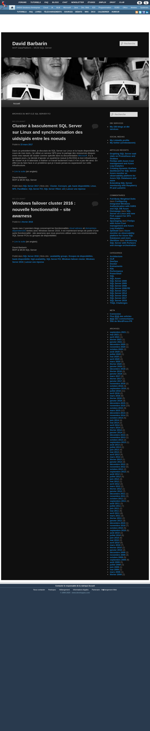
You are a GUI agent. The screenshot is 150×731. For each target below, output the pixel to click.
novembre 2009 (117, 555)
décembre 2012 (117, 464)
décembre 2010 (117, 523)
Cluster (53, 186)
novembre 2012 (117, 467)
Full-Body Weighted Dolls (122, 199)
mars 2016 (115, 396)
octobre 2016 (116, 386)
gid (69, 186)
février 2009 (116, 574)
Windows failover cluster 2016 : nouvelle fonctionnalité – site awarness (43, 209)
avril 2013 (114, 454)
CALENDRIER (103, 12)
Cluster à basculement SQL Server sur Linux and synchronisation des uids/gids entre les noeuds (47, 132)
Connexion (115, 314)
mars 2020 (115, 361)
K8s (112, 268)
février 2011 (116, 518)
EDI (93, 7)
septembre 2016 (118, 388)
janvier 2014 (116, 432)
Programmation (105, 7)
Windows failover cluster (73, 259)
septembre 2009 (118, 560)
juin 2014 (114, 420)
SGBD (116, 7)
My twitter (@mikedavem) (122, 142)
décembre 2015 (117, 403)
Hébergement (64, 590)
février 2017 (116, 378)
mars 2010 (115, 545)
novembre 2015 (117, 405)
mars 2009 (115, 572)
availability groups (58, 256)
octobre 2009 (116, 557)
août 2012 (115, 474)
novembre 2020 (117, 347)
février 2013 (116, 459)
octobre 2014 (116, 418)
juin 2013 (114, 449)
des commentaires (122, 319)
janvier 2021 (116, 342)
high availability (38, 259)
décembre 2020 (117, 344)
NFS (14, 189)
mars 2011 (115, 515)
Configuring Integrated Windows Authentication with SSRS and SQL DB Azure (123, 205)
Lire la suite (19, 171)
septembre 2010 (118, 530)
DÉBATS (78, 12)
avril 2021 (114, 337)
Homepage (115, 211)
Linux (93, 186)
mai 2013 (114, 452)
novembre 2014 (117, 415)
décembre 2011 (117, 493)
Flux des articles (120, 316)
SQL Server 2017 (31, 186)
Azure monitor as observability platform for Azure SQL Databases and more (123, 177)
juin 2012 (114, 479)
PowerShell (115, 273)
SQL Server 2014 (118, 293)
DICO (93, 12)
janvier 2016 (116, 400)
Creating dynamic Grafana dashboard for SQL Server (123, 169)
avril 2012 (114, 484)
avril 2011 (114, 513)
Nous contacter (39, 590)
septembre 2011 (118, 501)
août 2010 (115, 533)
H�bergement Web (109, 590)
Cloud (45, 7)
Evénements (116, 266)
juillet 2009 (115, 564)
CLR (112, 259)
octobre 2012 (116, 469)
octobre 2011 (116, 498)
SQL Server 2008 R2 (120, 288)
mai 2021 (114, 334)
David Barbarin (29, 43)
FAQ (31, 12)
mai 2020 (114, 356)
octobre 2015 (116, 408)
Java (76, 7)
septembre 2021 (118, 332)
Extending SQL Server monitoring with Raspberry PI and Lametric (123, 185)
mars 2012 (115, 486)
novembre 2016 (117, 383)
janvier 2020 (116, 366)
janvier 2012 (116, 491)
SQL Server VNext (52, 189)
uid (63, 189)
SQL (112, 276)
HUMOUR (115, 12)
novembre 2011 (117, 496)
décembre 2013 (117, 435)
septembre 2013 (118, 442)
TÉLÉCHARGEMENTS (53, 12)
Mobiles (134, 7)
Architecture (116, 256)
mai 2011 (114, 511)
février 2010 (116, 547)
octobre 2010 (116, 528)
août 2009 (115, 562)
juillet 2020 (115, 354)
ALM (58, 7)
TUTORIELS (22, 12)
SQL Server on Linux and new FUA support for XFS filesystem (122, 215)
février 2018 (116, 371)
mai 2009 (114, 569)
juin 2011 (114, 508)
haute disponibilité (81, 186)
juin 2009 (114, 567)
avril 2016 (114, 393)
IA (52, 7)
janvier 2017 (116, 381)
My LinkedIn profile (119, 140)
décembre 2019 (117, 369)
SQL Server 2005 (118, 283)
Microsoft (67, 7)
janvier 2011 (116, 520)
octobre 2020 (116, 349)
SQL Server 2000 (118, 281)
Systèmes (144, 7)
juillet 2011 (115, 506)
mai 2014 (114, 422)
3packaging (116, 221)
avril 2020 (114, 359)
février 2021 (116, 339)
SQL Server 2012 (118, 290)
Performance (116, 271)
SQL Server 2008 (118, 286)
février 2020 (116, 364)
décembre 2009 (117, 552)
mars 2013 (115, 457)
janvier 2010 (116, 550)
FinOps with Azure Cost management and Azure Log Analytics (122, 163)
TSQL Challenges (118, 303)
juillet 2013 (115, 447)
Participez (52, 590)
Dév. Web (85, 7)
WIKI (86, 12)
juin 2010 (114, 538)
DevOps (114, 261)
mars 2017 (115, 376)
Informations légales (80, 590)
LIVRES (38, 12)
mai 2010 (114, 540)
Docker (113, 264)
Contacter (59, 586)
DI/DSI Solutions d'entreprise (28, 7)
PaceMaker (22, 189)
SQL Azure (115, 278)
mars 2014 (115, 427)
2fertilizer (114, 240)
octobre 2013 (116, 440)
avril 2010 (114, 542)
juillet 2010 (115, 535)
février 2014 (116, 430)
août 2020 (115, 351)
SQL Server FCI (36, 189)
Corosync (62, 186)
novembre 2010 (117, 525)
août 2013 (115, 444)
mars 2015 (115, 410)
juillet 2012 (115, 476)
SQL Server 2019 (118, 300)
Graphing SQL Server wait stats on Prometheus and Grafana (123, 156)
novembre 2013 (117, 437)
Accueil (16, 103)
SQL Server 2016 (31, 256)
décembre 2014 (117, 413)
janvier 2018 (116, 374)
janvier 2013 (116, 462)
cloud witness (75, 228)
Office (125, 7)
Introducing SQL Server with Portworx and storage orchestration (123, 243)
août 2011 (115, 503)
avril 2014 (114, 425)
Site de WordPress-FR (121, 321)
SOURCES (68, 12)
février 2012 (116, 489)
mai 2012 (114, 481)
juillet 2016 (115, 391)
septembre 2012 (118, 471)
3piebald (114, 230)
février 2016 (116, 398)
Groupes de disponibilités (81, 256)
